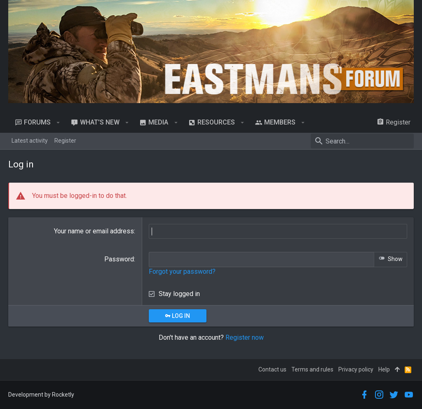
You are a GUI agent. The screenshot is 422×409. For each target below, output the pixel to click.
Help (384, 369)
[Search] (362, 141)
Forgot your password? (182, 271)
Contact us (272, 369)
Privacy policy (355, 369)
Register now (244, 337)
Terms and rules (312, 369)
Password (119, 259)
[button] (58, 122)
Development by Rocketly (41, 394)
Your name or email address (94, 231)
